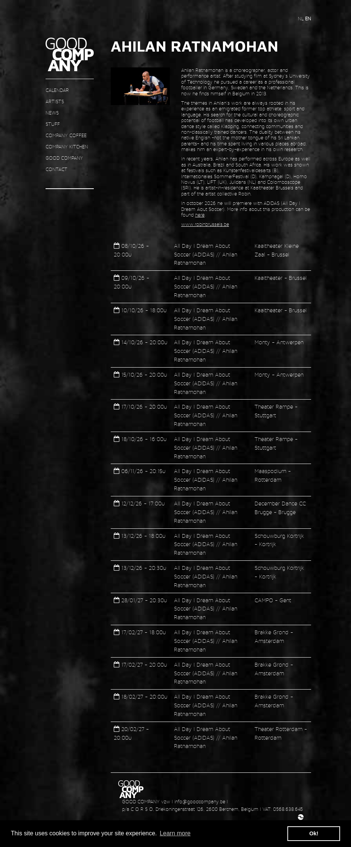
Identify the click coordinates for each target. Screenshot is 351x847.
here (199, 215)
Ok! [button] (313, 833)
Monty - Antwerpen (279, 342)
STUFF (53, 124)
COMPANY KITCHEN (67, 147)
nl (301, 18)
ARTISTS (55, 101)
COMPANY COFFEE (66, 135)
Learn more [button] (175, 833)
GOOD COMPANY (64, 158)
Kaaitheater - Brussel (281, 278)
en (308, 18)
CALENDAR (57, 90)
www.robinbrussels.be (205, 224)
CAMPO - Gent (273, 600)
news (52, 113)
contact (56, 169)
